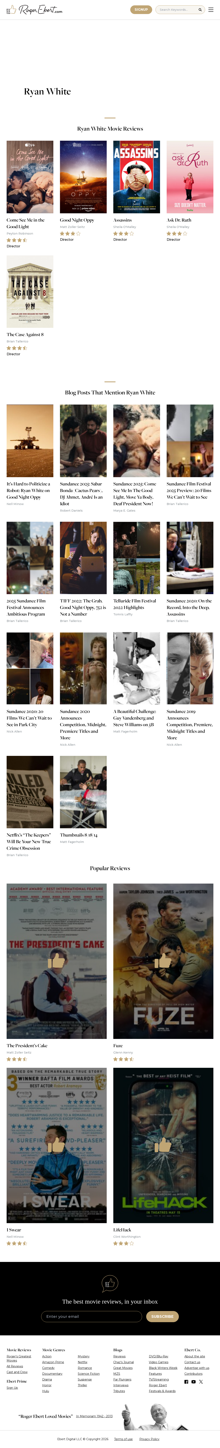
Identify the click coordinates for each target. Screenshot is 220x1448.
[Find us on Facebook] (186, 1382)
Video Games (158, 1362)
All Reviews (15, 1366)
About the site (194, 1356)
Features (155, 1374)
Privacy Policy (149, 1439)
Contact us (192, 1362)
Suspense (85, 1379)
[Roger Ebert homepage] (34, 10)
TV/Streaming (159, 1379)
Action (46, 1356)
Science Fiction (89, 1374)
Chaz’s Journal (123, 1362)
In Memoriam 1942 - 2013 (94, 1416)
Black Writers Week (163, 1368)
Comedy (48, 1368)
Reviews (119, 1356)
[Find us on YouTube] (193, 1381)
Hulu (45, 1391)
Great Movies (123, 1368)
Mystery (84, 1356)
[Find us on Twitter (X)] (201, 1382)
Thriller (82, 1385)
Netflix (82, 1362)
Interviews (120, 1385)
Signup (141, 10)
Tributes (119, 1391)
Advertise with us (196, 1368)
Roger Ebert (158, 1385)
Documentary (52, 1374)
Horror (46, 1385)
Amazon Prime (53, 1362)
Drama (47, 1379)
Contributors (193, 1374)
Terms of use (123, 1439)
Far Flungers (122, 1379)
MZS (116, 1374)
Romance (85, 1368)
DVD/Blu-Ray (158, 1356)
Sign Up (12, 1388)
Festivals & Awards (162, 1391)
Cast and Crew (17, 1372)
